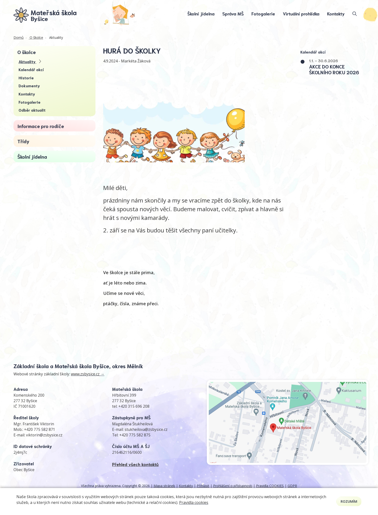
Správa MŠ (233, 14)
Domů (19, 38)
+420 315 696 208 (133, 406)
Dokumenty (29, 85)
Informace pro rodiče (40, 126)
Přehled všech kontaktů (135, 464)
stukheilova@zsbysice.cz (146, 429)
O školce (36, 38)
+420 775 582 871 (39, 429)
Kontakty (336, 14)
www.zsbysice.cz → (87, 374)
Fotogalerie (263, 14)
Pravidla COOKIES (270, 486)
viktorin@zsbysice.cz (44, 435)
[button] (338, 66)
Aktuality (55, 38)
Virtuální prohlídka (301, 14)
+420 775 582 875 (134, 435)
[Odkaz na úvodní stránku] (45, 15)
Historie (26, 78)
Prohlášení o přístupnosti (232, 486)
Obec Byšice (24, 470)
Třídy (23, 141)
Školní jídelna (201, 14)
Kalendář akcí (31, 69)
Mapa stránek (164, 486)
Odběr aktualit (32, 110)
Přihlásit (203, 486)
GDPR (292, 486)
